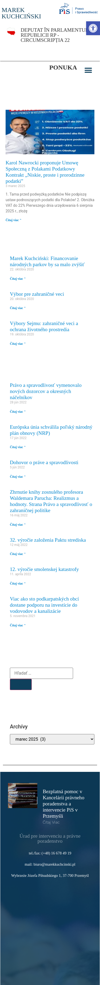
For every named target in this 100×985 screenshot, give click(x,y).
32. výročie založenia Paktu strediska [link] (48, 540)
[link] (93, 28)
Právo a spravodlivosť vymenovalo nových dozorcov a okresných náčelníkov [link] (46, 391)
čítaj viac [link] (51, 822)
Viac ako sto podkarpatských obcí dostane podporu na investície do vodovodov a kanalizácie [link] (44, 605)
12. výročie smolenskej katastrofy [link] (44, 569)
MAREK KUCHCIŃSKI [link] (21, 13)
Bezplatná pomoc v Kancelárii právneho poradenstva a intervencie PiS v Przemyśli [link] (63, 804)
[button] (88, 70)
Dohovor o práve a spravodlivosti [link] (44, 462)
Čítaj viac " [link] (13, 220)
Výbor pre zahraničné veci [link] (37, 294)
